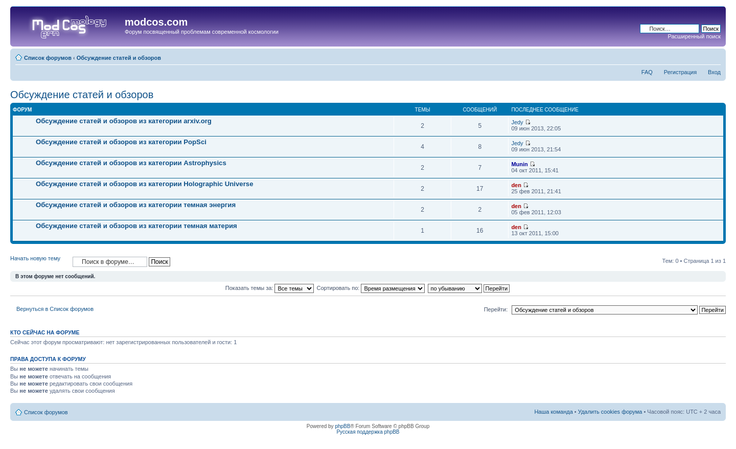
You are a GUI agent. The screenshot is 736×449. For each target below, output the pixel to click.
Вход (714, 72)
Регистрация (680, 72)
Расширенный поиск (694, 36)
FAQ (647, 72)
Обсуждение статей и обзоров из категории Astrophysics (131, 163)
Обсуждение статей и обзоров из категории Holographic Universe (145, 184)
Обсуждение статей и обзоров (119, 58)
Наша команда (553, 412)
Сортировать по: (371, 288)
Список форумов (48, 58)
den (516, 185)
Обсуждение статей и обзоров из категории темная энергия (136, 205)
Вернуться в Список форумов (55, 309)
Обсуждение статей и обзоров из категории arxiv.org (124, 121)
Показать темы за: (269, 288)
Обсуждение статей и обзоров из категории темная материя (136, 226)
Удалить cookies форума (610, 412)
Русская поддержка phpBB (367, 432)
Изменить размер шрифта (713, 55)
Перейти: (496, 309)
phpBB (342, 426)
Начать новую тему (38, 261)
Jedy (517, 122)
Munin (519, 164)
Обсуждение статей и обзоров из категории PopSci (121, 142)
